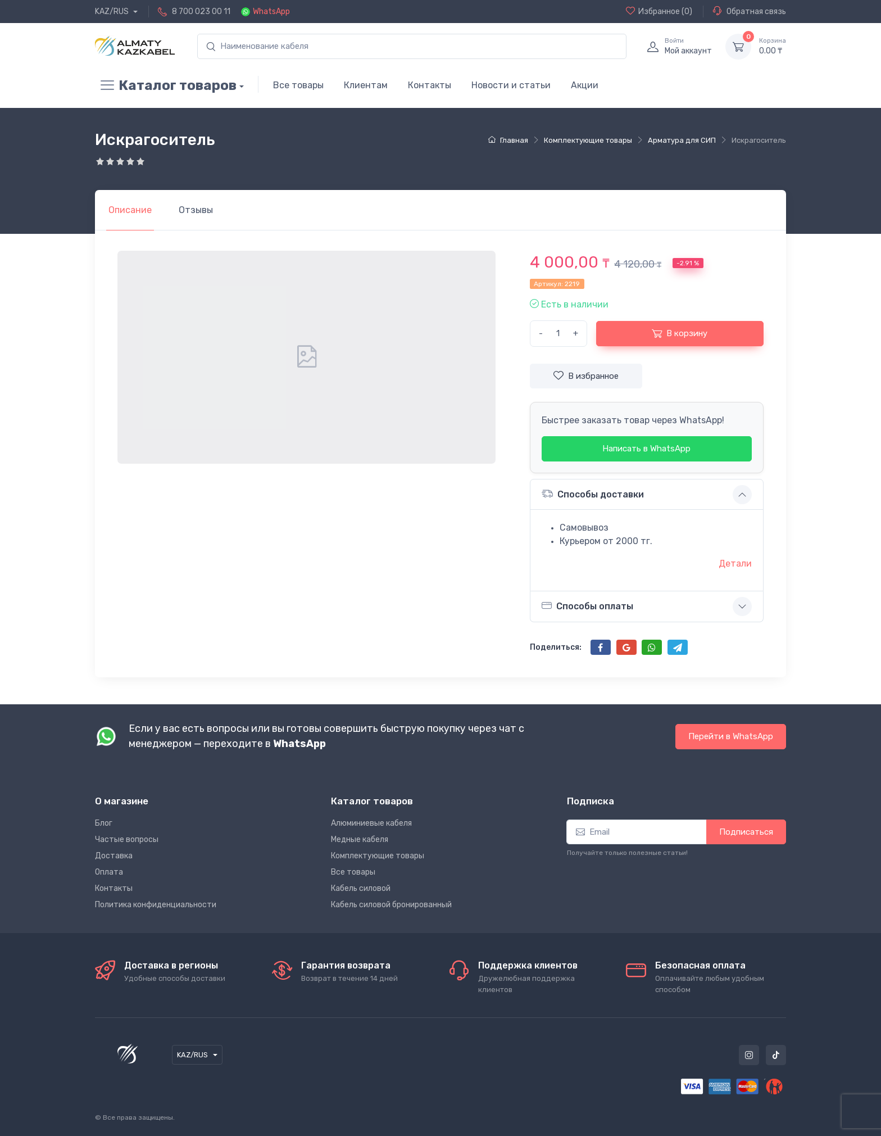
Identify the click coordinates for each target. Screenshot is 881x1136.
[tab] (195, 210)
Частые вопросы (126, 839)
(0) (659, 11)
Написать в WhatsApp (646, 448)
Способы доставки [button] (593, 494)
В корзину (679, 333)
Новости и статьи (511, 85)
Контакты (429, 85)
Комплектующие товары (377, 856)
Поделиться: (556, 647)
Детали (735, 563)
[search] (411, 46)
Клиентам (366, 85)
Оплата (109, 872)
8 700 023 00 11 (201, 11)
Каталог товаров (166, 85)
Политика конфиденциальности (155, 904)
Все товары (298, 85)
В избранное (586, 375)
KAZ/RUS (112, 11)
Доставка (114, 856)
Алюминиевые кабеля (371, 823)
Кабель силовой (360, 888)
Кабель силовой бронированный (391, 904)
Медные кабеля (359, 839)
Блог (103, 823)
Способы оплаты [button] (587, 606)
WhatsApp (271, 11)
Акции (584, 85)
